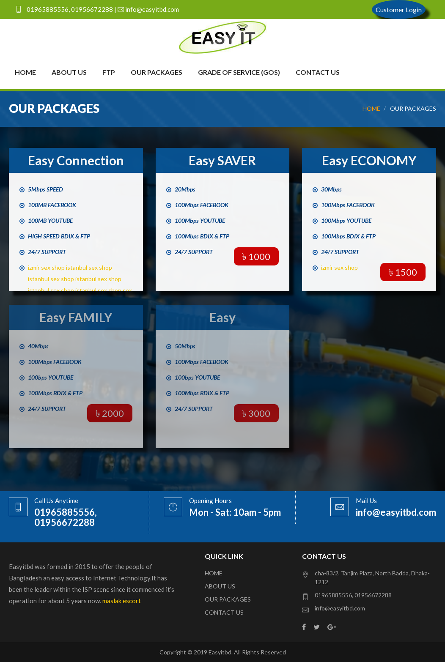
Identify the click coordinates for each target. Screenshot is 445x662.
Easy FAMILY (76, 317)
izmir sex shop (46, 267)
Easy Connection (76, 160)
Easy (222, 317)
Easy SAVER (222, 160)
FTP (108, 72)
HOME (371, 108)
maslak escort (121, 601)
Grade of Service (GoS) (239, 72)
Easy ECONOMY (369, 160)
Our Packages (156, 72)
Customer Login (399, 9)
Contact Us (318, 72)
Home (25, 72)
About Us (69, 72)
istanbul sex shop (89, 267)
